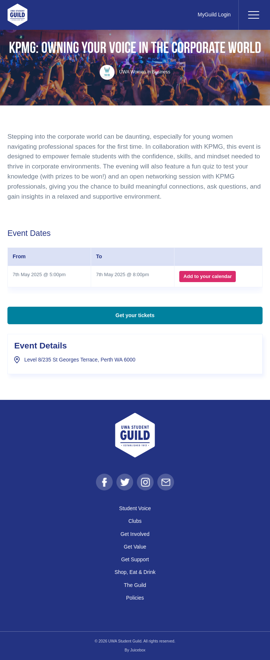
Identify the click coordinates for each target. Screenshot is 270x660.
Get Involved (135, 534)
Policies (135, 598)
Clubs (134, 521)
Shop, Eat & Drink (135, 572)
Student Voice (135, 508)
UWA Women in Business (135, 72)
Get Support (135, 559)
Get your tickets (135, 315)
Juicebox (137, 650)
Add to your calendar (207, 276)
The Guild (135, 585)
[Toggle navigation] (253, 15)
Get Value (135, 547)
